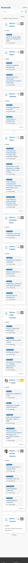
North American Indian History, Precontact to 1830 (13, 39)
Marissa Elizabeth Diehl (13, 220)
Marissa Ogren (12, 53)
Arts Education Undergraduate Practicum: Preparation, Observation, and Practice (13, 185)
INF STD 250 (9, 231)
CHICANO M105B (10, 428)
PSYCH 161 (9, 63)
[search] (11, 11)
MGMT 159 (9, 281)
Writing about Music (12, 352)
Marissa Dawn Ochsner (12, 315)
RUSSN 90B (9, 269)
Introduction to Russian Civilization (13, 261)
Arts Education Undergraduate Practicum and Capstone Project (11, 153)
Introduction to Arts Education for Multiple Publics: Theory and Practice (13, 169)
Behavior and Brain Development (12, 66)
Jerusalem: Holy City (12, 479)
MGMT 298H (9, 293)
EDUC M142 (9, 164)
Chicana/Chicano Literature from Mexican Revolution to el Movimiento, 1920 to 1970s (14, 434)
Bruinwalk (6, 7)
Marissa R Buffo (12, 248)
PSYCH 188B (9, 74)
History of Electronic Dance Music (12, 329)
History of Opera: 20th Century (13, 341)
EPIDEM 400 (9, 116)
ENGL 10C (9, 403)
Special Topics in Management (11, 296)
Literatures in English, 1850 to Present (13, 406)
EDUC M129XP (10, 148)
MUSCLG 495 (9, 359)
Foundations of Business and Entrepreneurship (14, 284)
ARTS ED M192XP (10, 197)
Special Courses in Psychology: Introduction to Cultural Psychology (13, 80)
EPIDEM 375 (9, 105)
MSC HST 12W (10, 349)
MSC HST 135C (10, 338)
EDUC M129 (9, 179)
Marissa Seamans (12, 95)
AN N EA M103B (10, 486)
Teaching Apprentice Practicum (12, 108)
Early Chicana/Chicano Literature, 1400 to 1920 (13, 419)
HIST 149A (9, 34)
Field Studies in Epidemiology (11, 120)
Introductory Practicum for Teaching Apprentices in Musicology (13, 364)
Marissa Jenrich (12, 25)
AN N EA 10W (10, 476)
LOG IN (25, 8)
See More (21, 127)
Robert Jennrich (12, 520)
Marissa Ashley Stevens (12, 453)
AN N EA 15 (9, 464)
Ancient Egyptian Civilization (11, 489)
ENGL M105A (9, 414)
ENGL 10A (9, 391)
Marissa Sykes (12, 138)
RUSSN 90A (9, 257)
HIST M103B (9, 498)
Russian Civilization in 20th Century (13, 273)
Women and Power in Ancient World (13, 468)
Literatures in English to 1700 (13, 394)
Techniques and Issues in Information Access (13, 234)
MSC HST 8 (9, 326)
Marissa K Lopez (12, 381)
